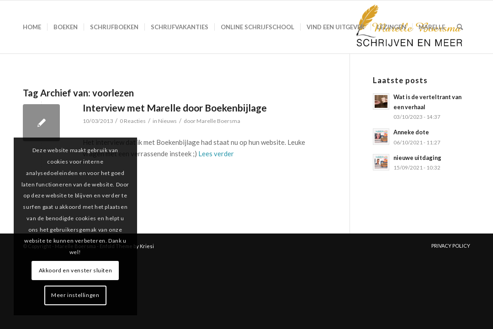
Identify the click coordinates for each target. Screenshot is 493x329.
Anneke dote (411, 132)
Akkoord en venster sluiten (75, 270)
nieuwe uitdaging (417, 157)
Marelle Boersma (218, 120)
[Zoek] (460, 26)
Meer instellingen (75, 295)
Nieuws (167, 120)
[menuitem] (32, 26)
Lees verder (216, 153)
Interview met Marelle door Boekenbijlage (175, 107)
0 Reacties (133, 120)
